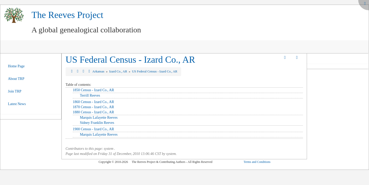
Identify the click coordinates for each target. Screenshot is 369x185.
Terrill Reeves (90, 95)
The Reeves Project (67, 15)
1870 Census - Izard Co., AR (93, 107)
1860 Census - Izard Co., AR (93, 102)
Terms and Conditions (256, 162)
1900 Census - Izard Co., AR (93, 129)
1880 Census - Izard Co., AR (93, 112)
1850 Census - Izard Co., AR (93, 90)
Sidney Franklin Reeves (97, 123)
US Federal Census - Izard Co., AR (130, 59)
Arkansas (98, 71)
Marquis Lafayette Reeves (99, 117)
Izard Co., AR (118, 71)
